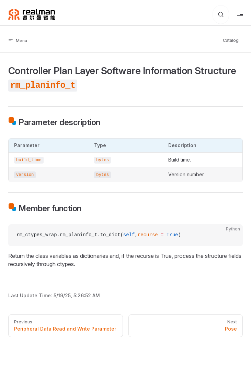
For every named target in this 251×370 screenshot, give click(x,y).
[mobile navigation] (240, 14)
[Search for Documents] (221, 14)
